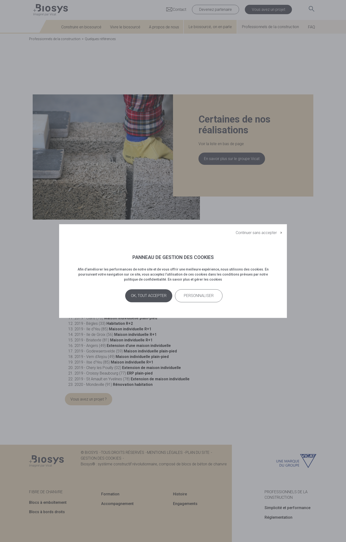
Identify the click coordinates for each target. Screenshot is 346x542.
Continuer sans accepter (256, 232)
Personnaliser (199, 296)
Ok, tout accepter (149, 296)
